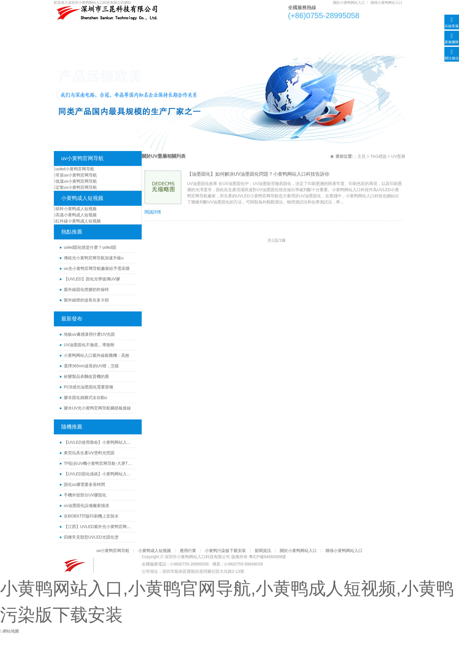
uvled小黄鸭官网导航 (74, 169)
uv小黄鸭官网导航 (110, 27)
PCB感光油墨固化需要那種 (88, 387)
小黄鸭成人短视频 (165, 27)
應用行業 (211, 27)
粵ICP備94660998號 (267, 556)
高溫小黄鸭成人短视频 (75, 214)
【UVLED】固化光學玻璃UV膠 (92, 279)
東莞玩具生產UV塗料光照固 (89, 452)
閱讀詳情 (153, 212)
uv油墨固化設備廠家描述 (86, 505)
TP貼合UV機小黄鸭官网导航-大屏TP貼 (98, 463)
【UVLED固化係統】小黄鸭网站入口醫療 (98, 474)
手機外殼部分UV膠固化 (85, 495)
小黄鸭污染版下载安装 (262, 27)
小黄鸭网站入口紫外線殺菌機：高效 (96, 355)
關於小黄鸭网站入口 (349, 3)
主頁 (361, 156)
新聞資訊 (313, 27)
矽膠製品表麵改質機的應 (86, 376)
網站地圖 (11, 631)
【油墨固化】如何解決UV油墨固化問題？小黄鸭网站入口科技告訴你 (258, 174)
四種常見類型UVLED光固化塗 (91, 537)
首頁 (68, 27)
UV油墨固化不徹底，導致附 (89, 344)
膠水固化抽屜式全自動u (85, 397)
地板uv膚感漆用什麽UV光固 (89, 334)
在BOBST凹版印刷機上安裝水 (91, 516)
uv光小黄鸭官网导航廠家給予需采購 (97, 268)
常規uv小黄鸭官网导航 (75, 175)
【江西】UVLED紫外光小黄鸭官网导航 (98, 526)
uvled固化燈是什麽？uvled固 (90, 247)
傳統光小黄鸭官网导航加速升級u (94, 258)
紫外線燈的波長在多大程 (86, 300)
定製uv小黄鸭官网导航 (75, 187)
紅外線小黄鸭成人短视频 (77, 221)
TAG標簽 (378, 156)
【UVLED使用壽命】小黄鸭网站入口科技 (98, 442)
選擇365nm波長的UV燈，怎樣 (91, 366)
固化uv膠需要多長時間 (84, 484)
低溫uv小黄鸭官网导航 (75, 181)
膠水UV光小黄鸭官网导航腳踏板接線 (97, 408)
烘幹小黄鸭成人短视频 (75, 208)
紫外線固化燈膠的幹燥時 (86, 289)
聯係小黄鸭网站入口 (386, 3)
